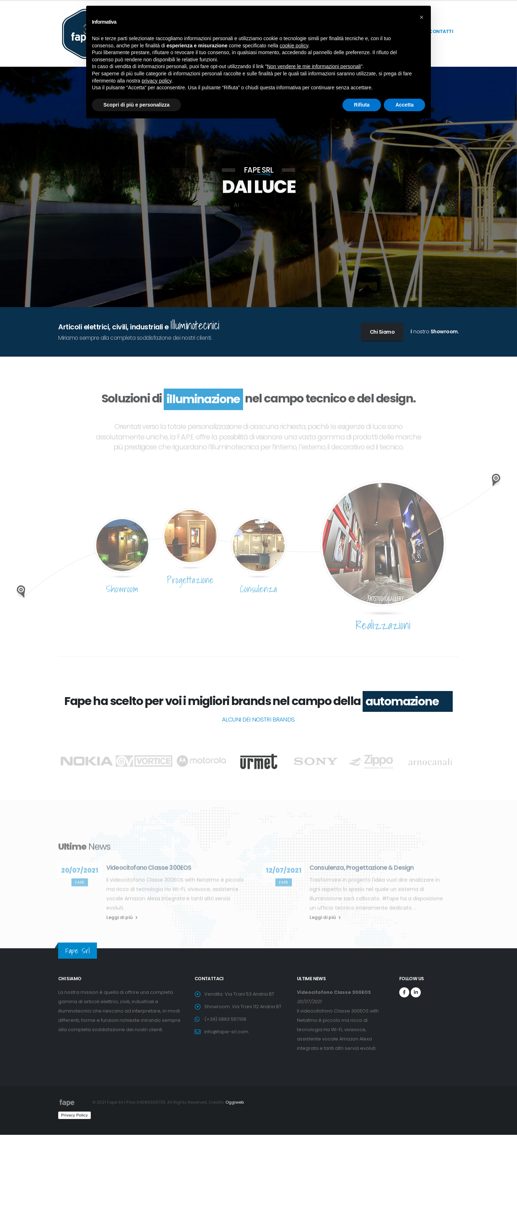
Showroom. (444, 331)
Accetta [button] (404, 105)
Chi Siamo (382, 331)
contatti (441, 31)
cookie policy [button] (294, 45)
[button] (421, 17)
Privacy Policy (74, 1115)
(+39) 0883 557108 (225, 1019)
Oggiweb (234, 1102)
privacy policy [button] (157, 81)
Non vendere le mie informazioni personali (313, 66)
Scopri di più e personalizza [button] (136, 105)
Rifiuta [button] (362, 105)
